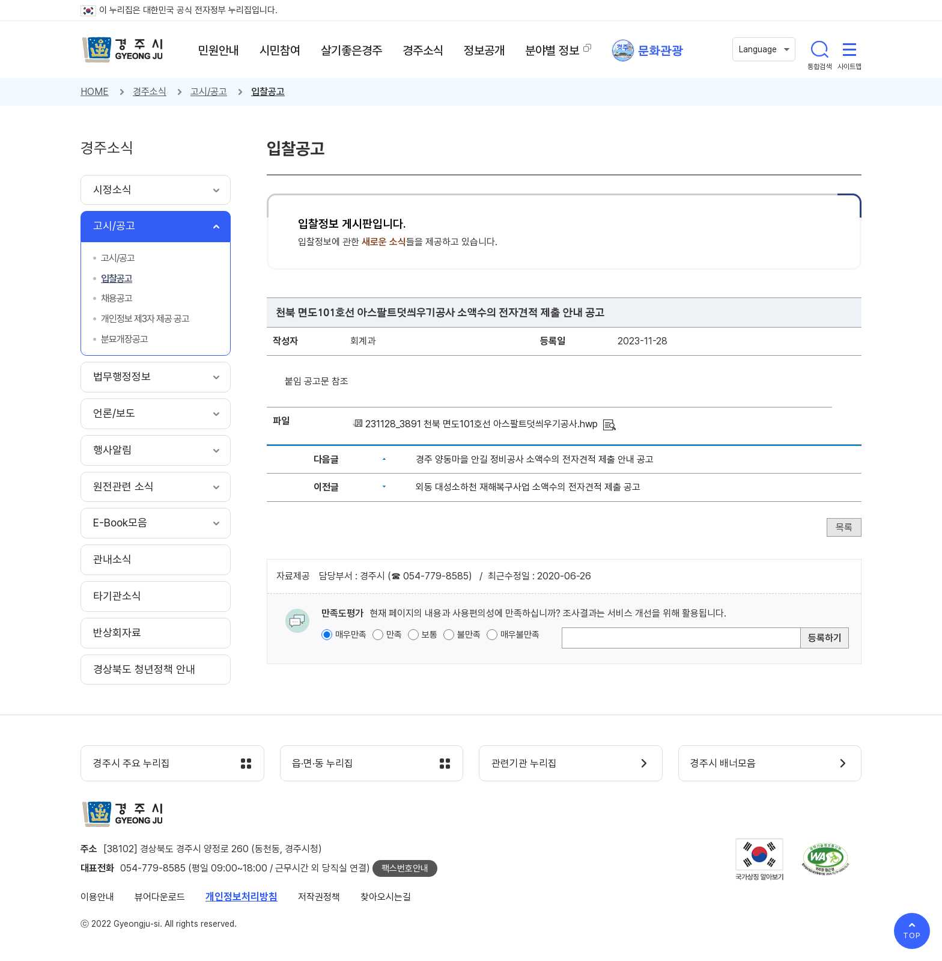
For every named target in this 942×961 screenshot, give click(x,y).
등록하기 (825, 638)
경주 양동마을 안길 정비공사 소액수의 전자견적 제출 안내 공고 (535, 459)
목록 (844, 527)
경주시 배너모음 (723, 764)
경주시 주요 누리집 (131, 764)
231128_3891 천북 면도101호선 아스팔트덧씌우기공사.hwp (481, 424)
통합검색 (819, 49)
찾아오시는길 (385, 897)
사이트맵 (849, 49)
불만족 (469, 634)
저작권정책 (319, 897)
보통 (429, 634)
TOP (912, 935)
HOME (95, 91)
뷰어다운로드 (160, 897)
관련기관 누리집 (524, 764)
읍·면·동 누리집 (323, 764)
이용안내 (97, 897)
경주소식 (149, 91)
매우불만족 (519, 634)
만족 (394, 634)
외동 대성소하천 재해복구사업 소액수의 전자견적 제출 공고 (528, 487)
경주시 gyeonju (123, 50)
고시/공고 (208, 91)
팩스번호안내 (404, 868)
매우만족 (350, 634)
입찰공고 (268, 91)
